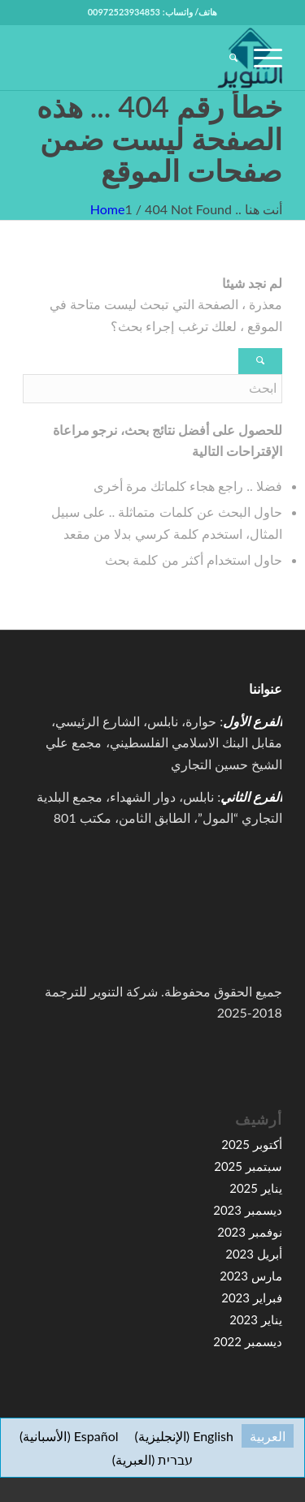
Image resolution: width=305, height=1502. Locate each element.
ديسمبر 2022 (247, 1341)
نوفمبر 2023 (249, 1231)
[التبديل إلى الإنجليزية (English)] (184, 1436)
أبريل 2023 (253, 1253)
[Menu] (259, 57)
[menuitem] (225, 57)
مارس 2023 (251, 1275)
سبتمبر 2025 (248, 1166)
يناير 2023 (255, 1319)
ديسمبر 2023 (247, 1210)
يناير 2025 (255, 1188)
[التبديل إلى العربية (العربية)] (268, 1436)
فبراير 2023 (251, 1297)
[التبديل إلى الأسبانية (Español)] (68, 1436)
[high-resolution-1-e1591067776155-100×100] (178, 57)
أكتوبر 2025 (251, 1144)
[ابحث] (225, 57)
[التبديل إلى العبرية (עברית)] (153, 1459)
